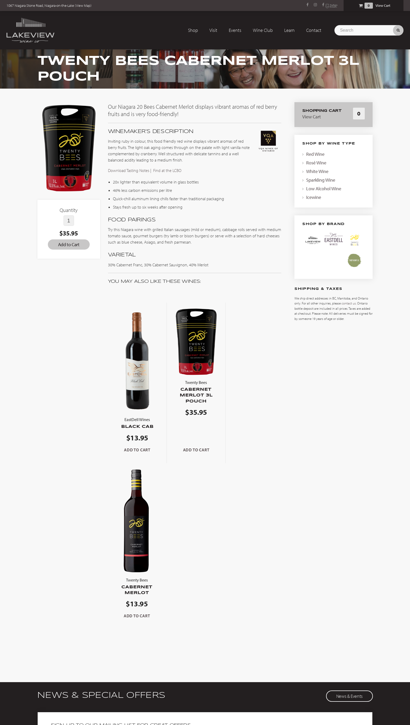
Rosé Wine (316, 163)
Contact (313, 30)
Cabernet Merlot (252, 425)
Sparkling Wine (320, 180)
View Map (83, 5)
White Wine (317, 171)
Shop (193, 30)
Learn (289, 30)
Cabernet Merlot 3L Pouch (194, 390)
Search (398, 30)
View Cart (382, 5)
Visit (213, 30)
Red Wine (315, 154)
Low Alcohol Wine (323, 189)
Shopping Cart (361, 6)
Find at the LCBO (167, 170)
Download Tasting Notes (129, 170)
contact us (348, 303)
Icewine (313, 197)
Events (235, 30)
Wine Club (263, 30)
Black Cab (136, 422)
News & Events (349, 536)
